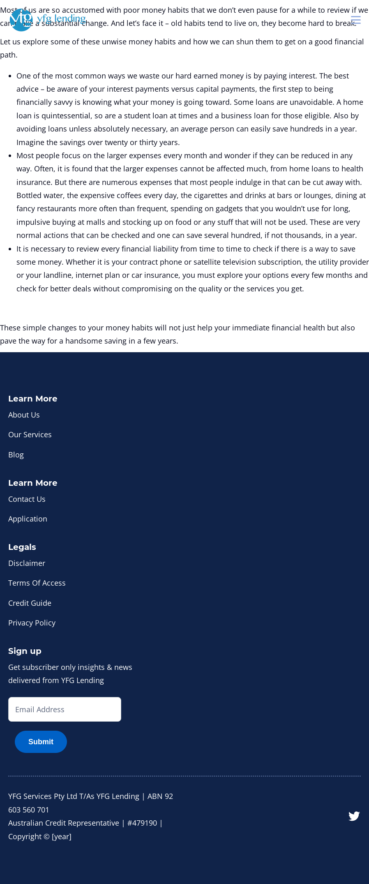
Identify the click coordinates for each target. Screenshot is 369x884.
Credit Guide (29, 603)
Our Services (30, 434)
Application (27, 519)
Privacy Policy (31, 623)
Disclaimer (26, 563)
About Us (24, 415)
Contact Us (27, 499)
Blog (16, 454)
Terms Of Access (37, 583)
